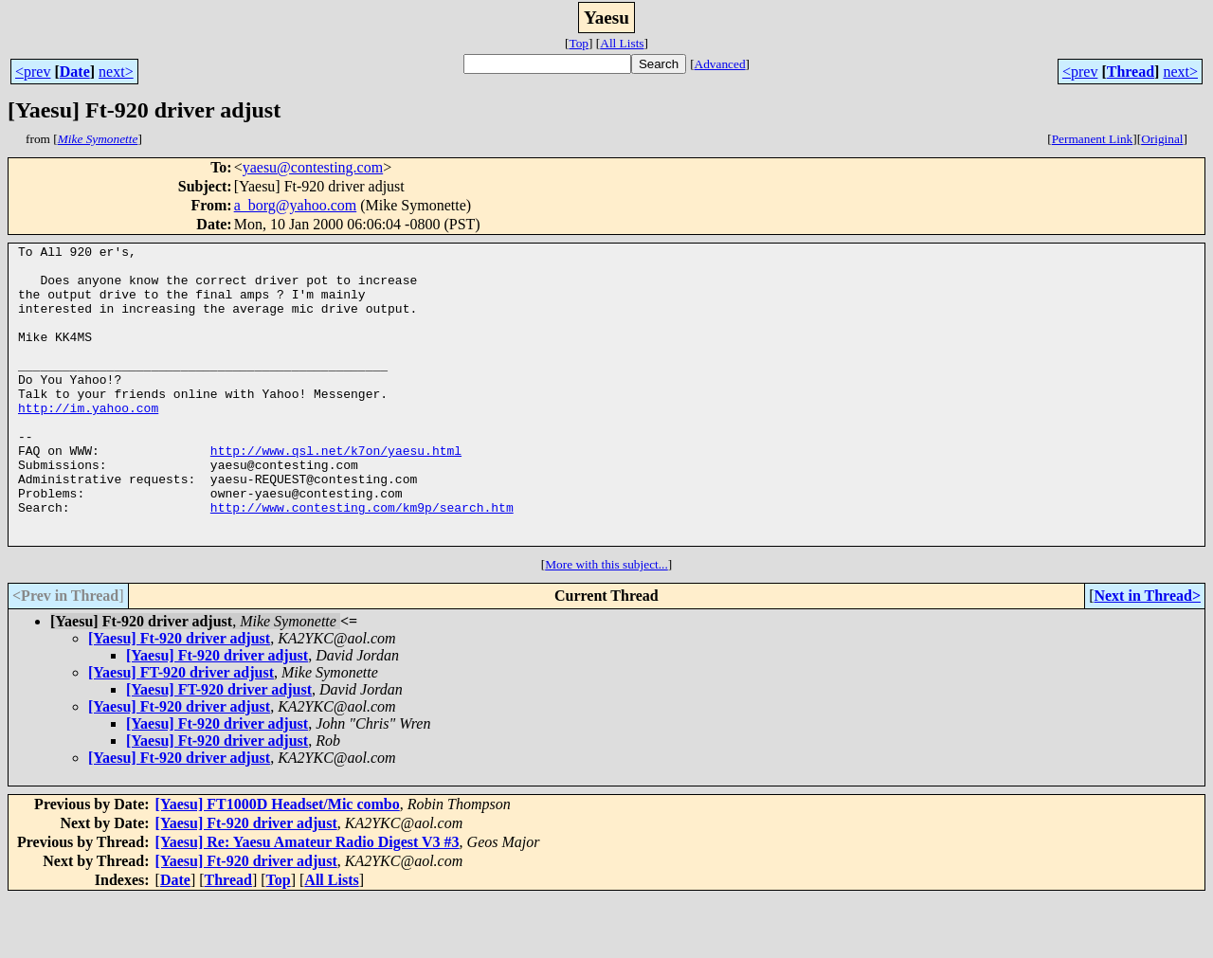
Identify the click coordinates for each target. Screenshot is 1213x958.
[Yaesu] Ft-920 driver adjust (179, 698)
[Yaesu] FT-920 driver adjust (181, 732)
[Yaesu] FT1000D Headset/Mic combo (277, 864)
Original (1162, 139)
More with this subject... (606, 624)
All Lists (621, 43)
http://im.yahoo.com (88, 441)
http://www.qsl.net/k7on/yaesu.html (336, 492)
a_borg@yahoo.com (295, 205)
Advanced (720, 64)
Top (578, 43)
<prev (32, 71)
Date (75, 71)
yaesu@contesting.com (313, 167)
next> (116, 71)
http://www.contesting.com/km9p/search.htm (362, 560)
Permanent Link (1092, 139)
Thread (1130, 71)
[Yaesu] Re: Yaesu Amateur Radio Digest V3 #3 (307, 902)
